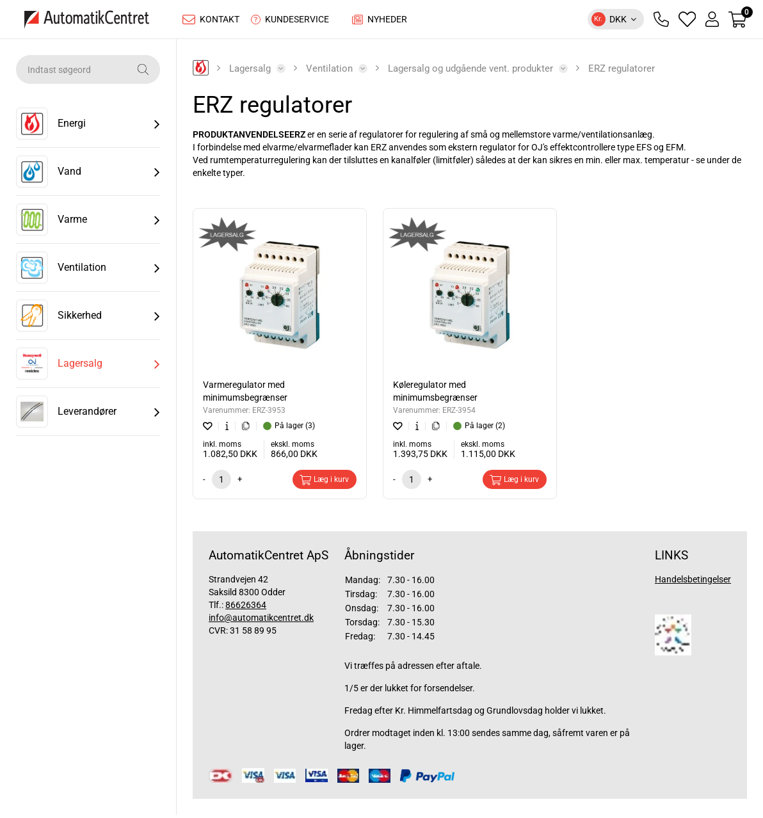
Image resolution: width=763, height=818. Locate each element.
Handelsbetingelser (693, 582)
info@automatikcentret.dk (261, 621)
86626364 (245, 608)
